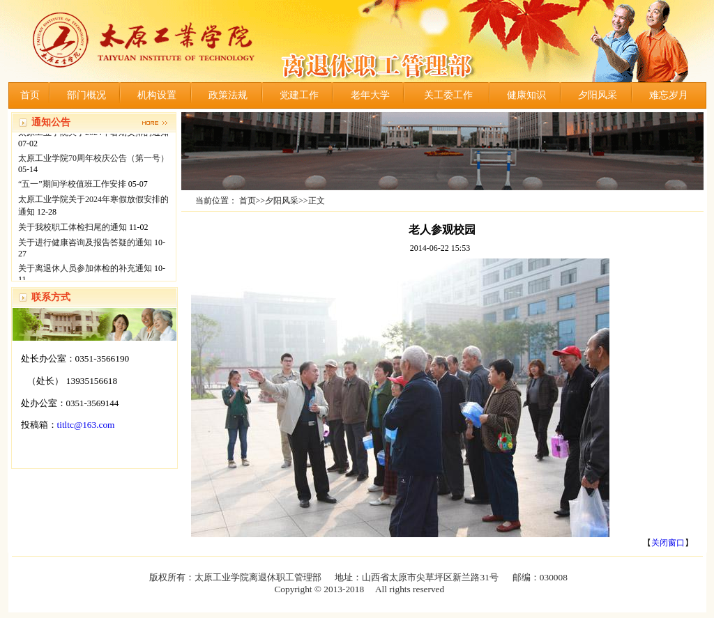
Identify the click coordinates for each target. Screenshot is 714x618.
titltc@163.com (86, 424)
